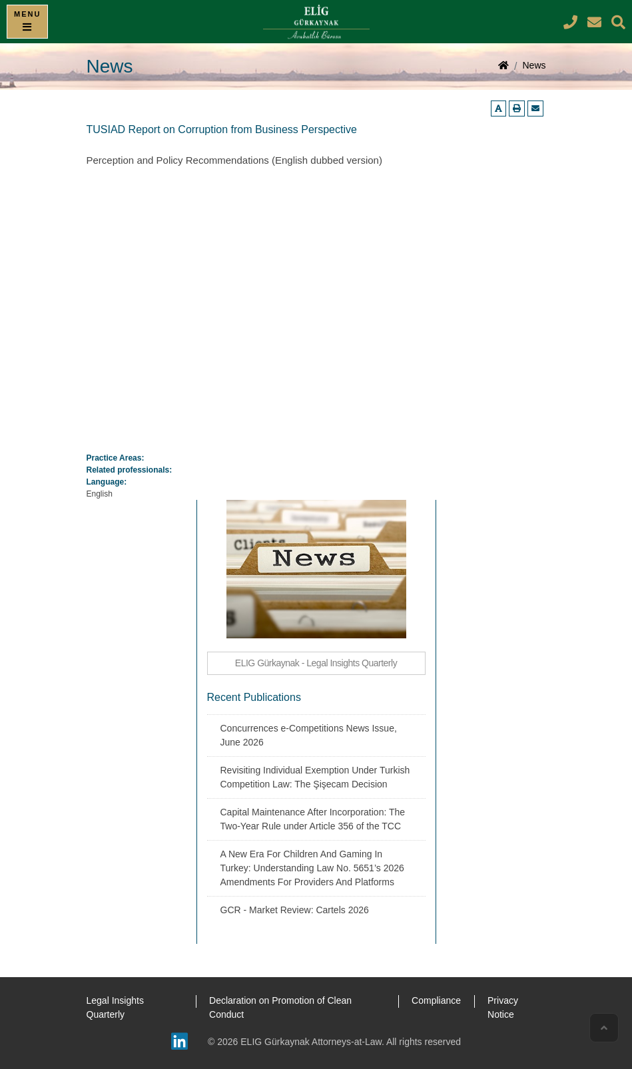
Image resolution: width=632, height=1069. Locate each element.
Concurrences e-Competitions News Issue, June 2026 (308, 735)
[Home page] (503, 67)
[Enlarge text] (498, 108)
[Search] (618, 22)
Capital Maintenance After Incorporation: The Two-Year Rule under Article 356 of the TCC (313, 819)
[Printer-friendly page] (517, 108)
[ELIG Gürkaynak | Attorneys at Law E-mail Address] (596, 22)
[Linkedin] (179, 1041)
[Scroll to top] (604, 1027)
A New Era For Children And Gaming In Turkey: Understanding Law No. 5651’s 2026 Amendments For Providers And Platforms (312, 868)
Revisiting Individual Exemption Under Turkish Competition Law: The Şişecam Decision (315, 777)
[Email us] (535, 108)
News (533, 65)
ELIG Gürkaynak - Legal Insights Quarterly (316, 663)
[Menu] (27, 22)
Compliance (436, 1000)
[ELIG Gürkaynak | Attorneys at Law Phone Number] (572, 22)
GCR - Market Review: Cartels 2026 (294, 910)
